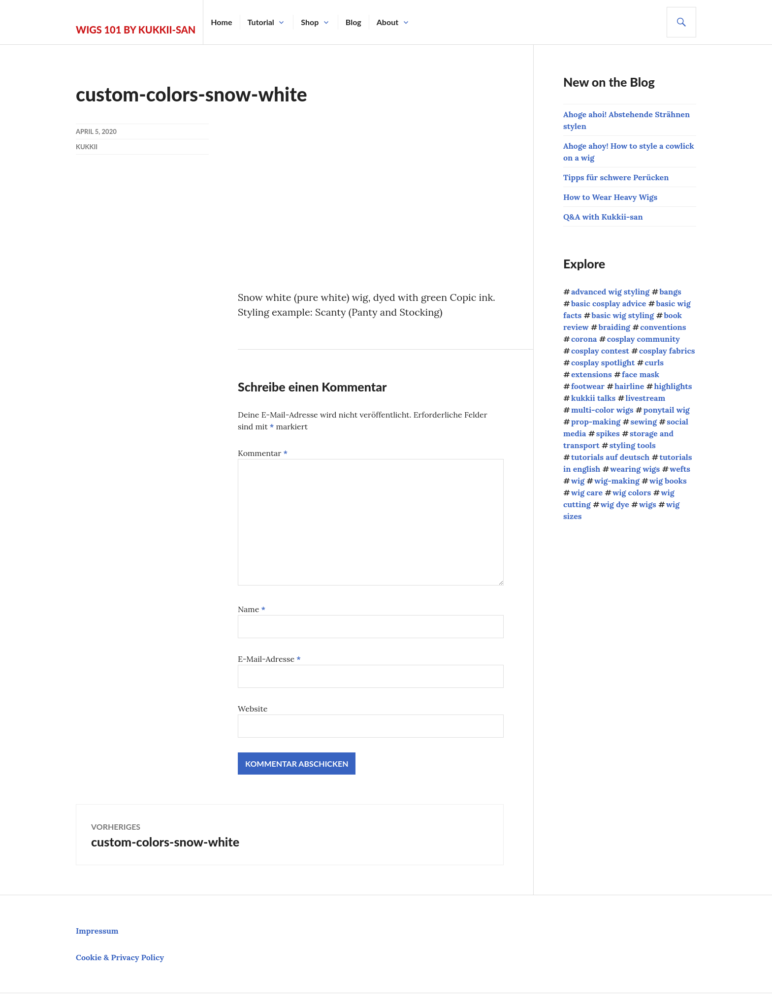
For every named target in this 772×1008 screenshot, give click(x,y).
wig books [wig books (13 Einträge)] (668, 481)
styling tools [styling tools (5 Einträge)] (633, 445)
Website (252, 709)
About (387, 22)
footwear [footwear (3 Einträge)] (588, 386)
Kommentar (263, 453)
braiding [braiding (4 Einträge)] (614, 327)
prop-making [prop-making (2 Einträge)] (595, 421)
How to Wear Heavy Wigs (610, 197)
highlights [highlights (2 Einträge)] (673, 386)
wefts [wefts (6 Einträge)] (680, 469)
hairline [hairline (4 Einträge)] (629, 386)
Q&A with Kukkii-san (603, 217)
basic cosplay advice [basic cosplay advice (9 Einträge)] (608, 303)
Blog (353, 22)
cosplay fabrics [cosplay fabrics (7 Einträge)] (667, 351)
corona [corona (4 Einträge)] (584, 339)
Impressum (97, 931)
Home (221, 22)
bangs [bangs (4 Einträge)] (670, 291)
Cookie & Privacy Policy (120, 957)
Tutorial (261, 22)
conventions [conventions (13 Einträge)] (663, 327)
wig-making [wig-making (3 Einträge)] (617, 481)
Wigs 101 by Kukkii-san (135, 29)
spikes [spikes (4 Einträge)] (608, 433)
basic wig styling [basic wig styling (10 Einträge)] (622, 315)
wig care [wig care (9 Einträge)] (587, 492)
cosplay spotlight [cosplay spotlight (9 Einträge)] (603, 362)
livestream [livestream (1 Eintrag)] (645, 398)
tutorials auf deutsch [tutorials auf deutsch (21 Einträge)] (610, 457)
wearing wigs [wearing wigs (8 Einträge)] (635, 469)
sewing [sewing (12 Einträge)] (643, 421)
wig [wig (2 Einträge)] (577, 481)
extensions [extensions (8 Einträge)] (591, 374)
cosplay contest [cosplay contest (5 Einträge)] (600, 351)
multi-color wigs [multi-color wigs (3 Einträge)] (602, 410)
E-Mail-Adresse (269, 659)
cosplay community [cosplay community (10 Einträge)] (643, 339)
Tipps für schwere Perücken (616, 177)
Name (251, 609)
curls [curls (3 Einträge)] (653, 362)
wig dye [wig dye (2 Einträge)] (615, 504)
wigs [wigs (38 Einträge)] (647, 504)
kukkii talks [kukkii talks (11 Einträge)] (593, 398)
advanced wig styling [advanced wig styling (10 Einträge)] (610, 291)
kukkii (86, 147)
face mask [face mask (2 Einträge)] (640, 374)
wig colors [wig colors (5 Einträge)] (631, 492)
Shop (310, 22)
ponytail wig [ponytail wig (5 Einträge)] (666, 410)
